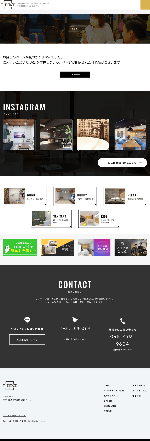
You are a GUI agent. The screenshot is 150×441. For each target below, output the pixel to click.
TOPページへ (75, 74)
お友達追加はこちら (27, 339)
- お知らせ (107, 410)
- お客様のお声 (138, 385)
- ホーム (106, 385)
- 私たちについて (110, 395)
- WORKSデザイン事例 (113, 390)
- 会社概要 (136, 395)
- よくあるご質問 (139, 390)
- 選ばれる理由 (109, 405)
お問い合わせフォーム (75, 339)
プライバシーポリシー (14, 415)
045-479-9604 (122, 340)
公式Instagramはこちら (122, 162)
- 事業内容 (107, 400)
